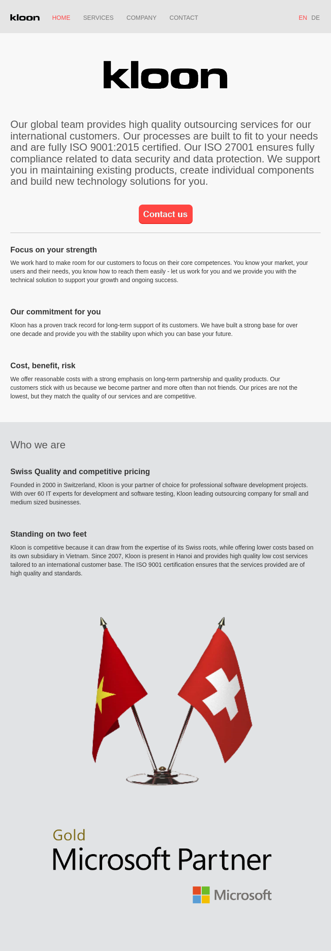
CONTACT (183, 17)
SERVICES (98, 17)
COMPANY (142, 17)
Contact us (153, 208)
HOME (61, 17)
